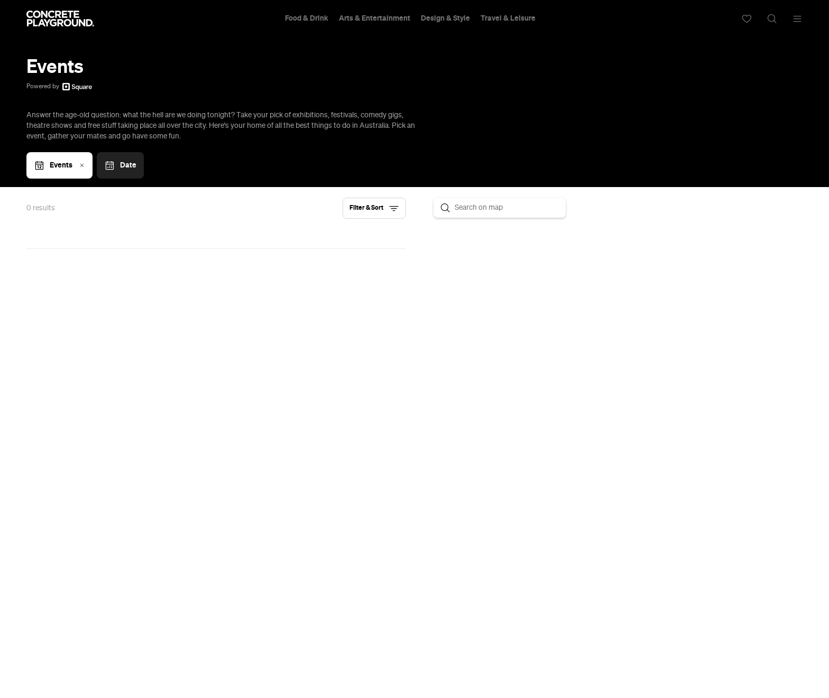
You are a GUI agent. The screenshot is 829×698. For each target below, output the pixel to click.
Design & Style (445, 18)
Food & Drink (306, 18)
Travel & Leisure (508, 18)
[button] (374, 208)
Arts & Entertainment (374, 18)
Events (60, 165)
